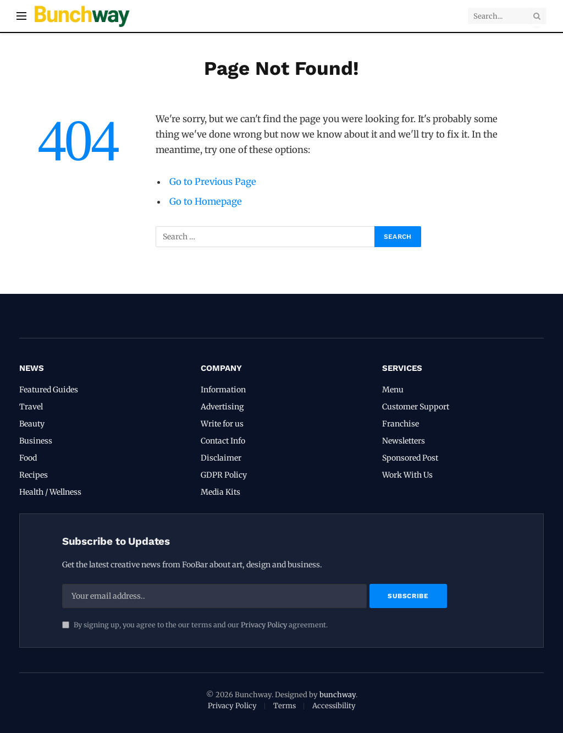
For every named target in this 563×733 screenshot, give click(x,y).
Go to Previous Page (212, 182)
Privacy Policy (264, 625)
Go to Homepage (205, 201)
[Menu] (21, 16)
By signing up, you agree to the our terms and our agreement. (195, 625)
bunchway (337, 694)
